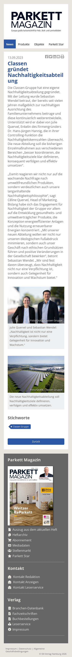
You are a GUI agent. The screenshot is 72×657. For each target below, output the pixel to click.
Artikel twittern (51, 57)
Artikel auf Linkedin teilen (55, 57)
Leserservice (21, 624)
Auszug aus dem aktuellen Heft (34, 529)
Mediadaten (21, 545)
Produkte (24, 44)
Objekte (39, 44)
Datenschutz (25, 648)
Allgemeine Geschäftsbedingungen (25, 650)
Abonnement (21, 540)
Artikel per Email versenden (58, 57)
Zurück (36, 441)
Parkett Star (56, 44)
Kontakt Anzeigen (26, 582)
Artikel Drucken (62, 57)
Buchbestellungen (25, 619)
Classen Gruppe (21, 426)
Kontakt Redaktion (26, 577)
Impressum (20, 629)
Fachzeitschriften (24, 614)
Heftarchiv (19, 535)
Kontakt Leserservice (28, 587)
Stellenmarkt (21, 550)
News (9, 44)
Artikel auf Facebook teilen (47, 57)
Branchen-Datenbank (27, 608)
